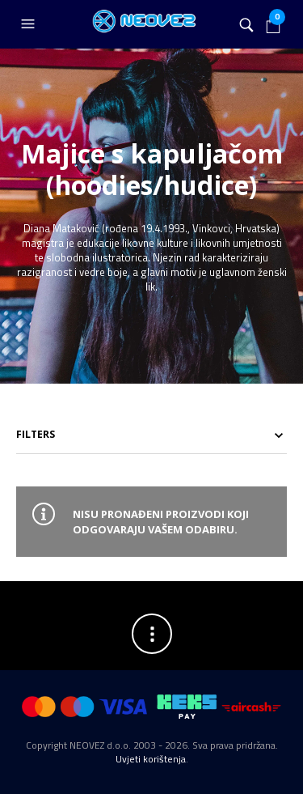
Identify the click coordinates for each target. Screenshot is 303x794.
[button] (30, 24)
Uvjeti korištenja (151, 758)
